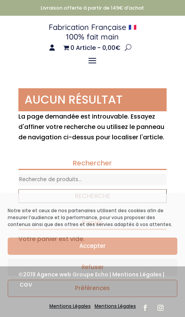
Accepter (92, 246)
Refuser (93, 267)
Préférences (92, 288)
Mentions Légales (70, 306)
